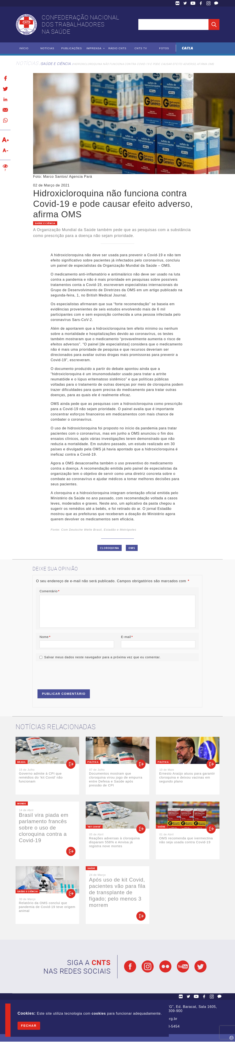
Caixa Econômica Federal (187, 48)
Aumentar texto (5, 140)
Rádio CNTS (117, 48)
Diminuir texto (5, 150)
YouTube (193, 3)
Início (24, 48)
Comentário (49, 591)
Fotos (164, 48)
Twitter (185, 3)
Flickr (177, 3)
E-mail (127, 637)
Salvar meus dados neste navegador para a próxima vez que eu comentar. (102, 657)
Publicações (71, 48)
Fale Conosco (216, 3)
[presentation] (69, 673)
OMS (131, 548)
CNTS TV (140, 48)
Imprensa (94, 48)
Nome (44, 637)
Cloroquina (109, 548)
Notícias (47, 48)
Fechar (29, 1025)
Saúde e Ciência (56, 63)
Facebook (201, 3)
